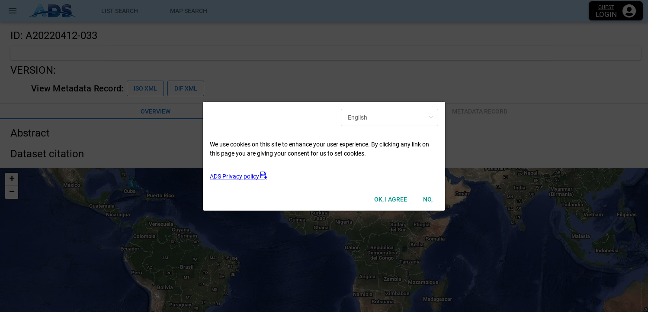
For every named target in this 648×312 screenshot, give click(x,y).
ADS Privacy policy (238, 176)
